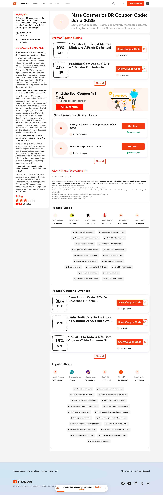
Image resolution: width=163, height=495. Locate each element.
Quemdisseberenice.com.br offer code (86, 424)
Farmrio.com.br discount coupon (110, 389)
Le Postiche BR (57, 220)
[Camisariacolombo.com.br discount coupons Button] (112, 412)
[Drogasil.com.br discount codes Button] (112, 232)
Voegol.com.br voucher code (87, 255)
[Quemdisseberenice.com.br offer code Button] (85, 424)
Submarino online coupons (84, 232)
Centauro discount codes (113, 261)
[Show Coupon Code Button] (128, 49)
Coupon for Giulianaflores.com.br (86, 249)
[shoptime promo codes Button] (113, 279)
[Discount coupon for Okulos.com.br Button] (112, 395)
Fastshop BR (139, 377)
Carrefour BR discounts (113, 255)
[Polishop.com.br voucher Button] (81, 418)
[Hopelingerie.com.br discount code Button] (112, 435)
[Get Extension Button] (69, 107)
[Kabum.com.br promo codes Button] (85, 261)
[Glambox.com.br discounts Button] (116, 424)
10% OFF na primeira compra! (86, 146)
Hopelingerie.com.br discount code (113, 435)
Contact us (136, 471)
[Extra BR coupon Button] (73, 267)
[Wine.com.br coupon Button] (83, 389)
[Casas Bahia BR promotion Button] (114, 250)
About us (125, 471)
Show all (100, 356)
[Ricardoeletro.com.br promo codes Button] (82, 430)
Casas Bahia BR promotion (115, 249)
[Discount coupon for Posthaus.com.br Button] (111, 418)
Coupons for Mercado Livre (111, 244)
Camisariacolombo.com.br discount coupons (112, 412)
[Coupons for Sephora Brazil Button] (82, 435)
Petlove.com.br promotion (80, 412)
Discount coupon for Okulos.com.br (113, 394)
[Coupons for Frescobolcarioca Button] (84, 401)
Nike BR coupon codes (123, 267)
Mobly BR (121, 377)
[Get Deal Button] (133, 126)
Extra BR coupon (74, 267)
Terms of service (50, 486)
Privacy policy (37, 486)
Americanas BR (107, 220)
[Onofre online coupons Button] (88, 273)
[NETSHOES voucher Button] (84, 244)
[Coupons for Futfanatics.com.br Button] (116, 406)
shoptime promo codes (114, 278)
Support (146, 471)
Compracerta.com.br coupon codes (116, 429)
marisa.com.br (139, 220)
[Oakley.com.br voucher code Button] (82, 395)
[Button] (121, 3)
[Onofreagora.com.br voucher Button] (114, 401)
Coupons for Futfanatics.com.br (117, 406)
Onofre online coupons (89, 273)
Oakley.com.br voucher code (83, 394)
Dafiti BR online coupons (115, 238)
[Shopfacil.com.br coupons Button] (99, 441)
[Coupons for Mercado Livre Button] (110, 244)
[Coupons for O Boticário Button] (96, 267)
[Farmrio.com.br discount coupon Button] (110, 389)
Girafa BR (105, 377)
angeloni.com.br (58, 377)
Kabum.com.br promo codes (86, 261)
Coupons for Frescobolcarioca (85, 400)
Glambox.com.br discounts (117, 424)
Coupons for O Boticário (97, 267)
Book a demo (19, 471)
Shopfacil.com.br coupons (99, 441)
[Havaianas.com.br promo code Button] (86, 279)
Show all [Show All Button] (100, 83)
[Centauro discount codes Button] (112, 261)
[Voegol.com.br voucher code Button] (86, 255)
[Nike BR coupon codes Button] (122, 267)
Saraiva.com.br (74, 220)
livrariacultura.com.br (77, 377)
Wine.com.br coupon (84, 389)
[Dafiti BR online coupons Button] (114, 238)
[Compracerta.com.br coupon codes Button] (115, 430)
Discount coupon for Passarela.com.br (84, 406)
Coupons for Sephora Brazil (83, 435)
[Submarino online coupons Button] (83, 232)
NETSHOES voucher (85, 244)
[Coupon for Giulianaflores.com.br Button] (85, 250)
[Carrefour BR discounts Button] (113, 255)
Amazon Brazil (90, 220)
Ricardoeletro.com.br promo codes (82, 429)
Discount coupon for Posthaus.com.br (112, 418)
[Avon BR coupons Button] (111, 273)
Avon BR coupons (111, 273)
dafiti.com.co (123, 220)
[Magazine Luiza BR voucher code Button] (85, 238)
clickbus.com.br (91, 377)
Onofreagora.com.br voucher (114, 400)
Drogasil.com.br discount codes (113, 232)
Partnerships (33, 471)
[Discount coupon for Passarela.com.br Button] (83, 406)
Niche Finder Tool (49, 471)
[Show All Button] (100, 356)
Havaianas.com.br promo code (87, 278)
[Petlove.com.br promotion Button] (79, 412)
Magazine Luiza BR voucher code (86, 238)
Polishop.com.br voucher (81, 418)
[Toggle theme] (147, 3)
